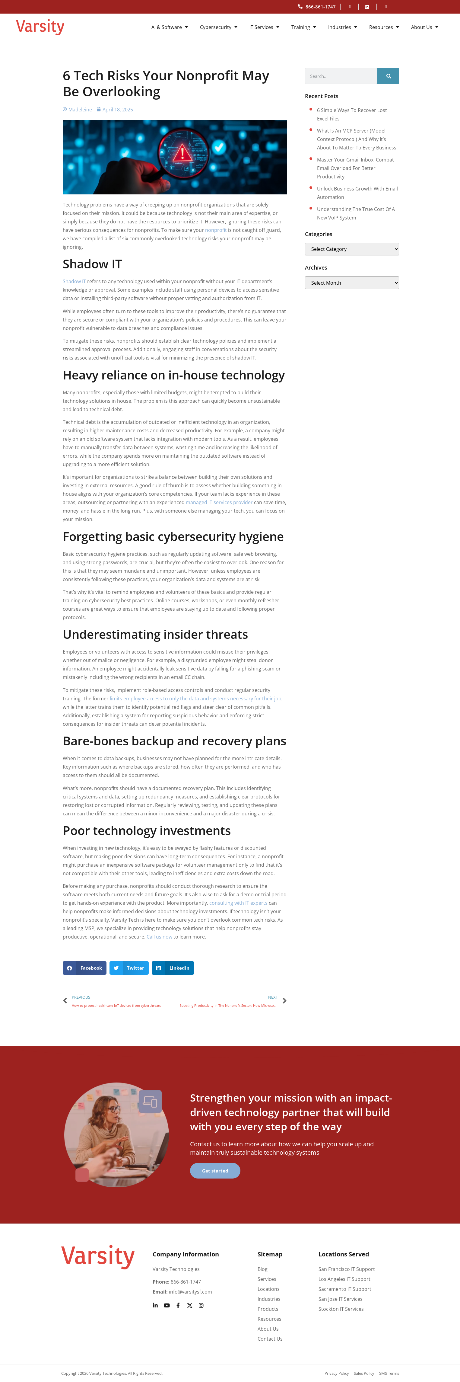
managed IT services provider (219, 502)
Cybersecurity (218, 27)
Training (303, 27)
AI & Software (169, 27)
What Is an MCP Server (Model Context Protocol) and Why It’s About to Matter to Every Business (356, 139)
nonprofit (216, 230)
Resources (384, 27)
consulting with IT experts (238, 903)
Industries (342, 27)
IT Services (264, 27)
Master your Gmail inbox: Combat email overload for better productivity (355, 168)
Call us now (159, 936)
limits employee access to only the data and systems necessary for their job (195, 698)
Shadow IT (74, 281)
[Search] (388, 76)
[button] (84, 968)
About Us (424, 27)
